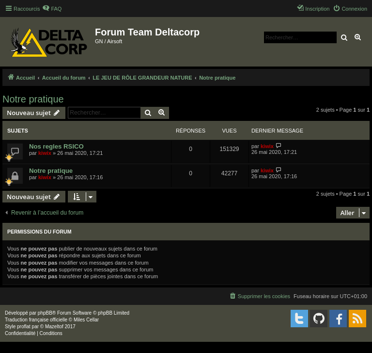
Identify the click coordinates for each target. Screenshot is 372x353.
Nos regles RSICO (56, 146)
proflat (24, 326)
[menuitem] (52, 9)
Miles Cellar (86, 319)
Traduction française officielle (36, 319)
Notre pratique (33, 99)
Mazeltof (54, 326)
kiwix (44, 153)
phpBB (45, 313)
